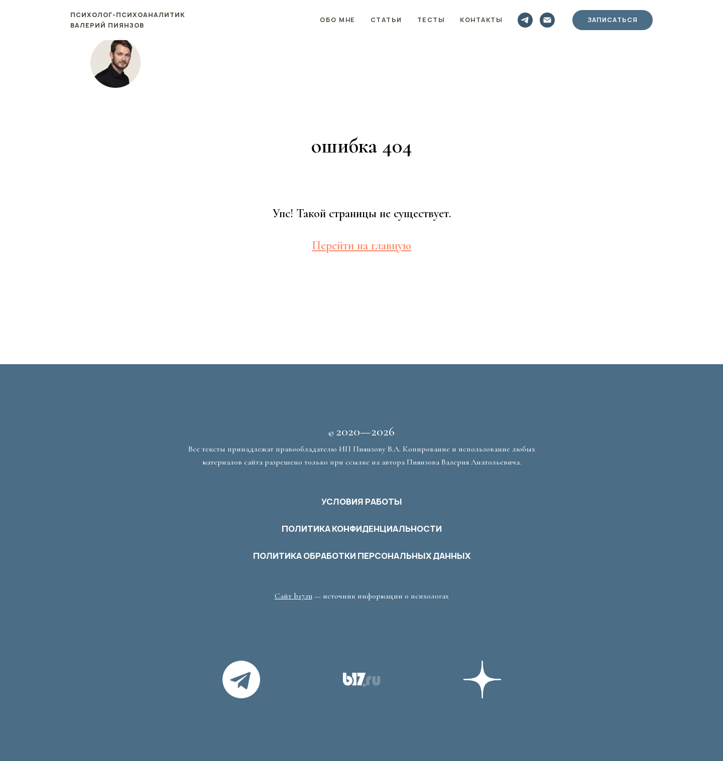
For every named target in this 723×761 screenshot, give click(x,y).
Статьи (386, 20)
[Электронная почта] (547, 20)
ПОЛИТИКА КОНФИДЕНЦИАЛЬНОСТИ (362, 528)
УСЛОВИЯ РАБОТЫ (361, 501)
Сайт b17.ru (293, 596)
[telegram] (525, 20)
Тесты (431, 20)
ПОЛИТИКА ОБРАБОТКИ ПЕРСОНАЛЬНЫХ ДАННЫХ (361, 555)
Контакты (481, 20)
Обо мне (337, 20)
